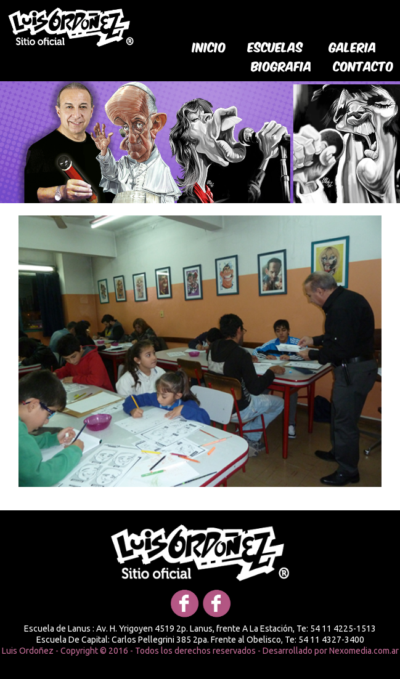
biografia (281, 65)
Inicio (209, 46)
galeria (353, 46)
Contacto (363, 65)
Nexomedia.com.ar (364, 651)
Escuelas (275, 46)
